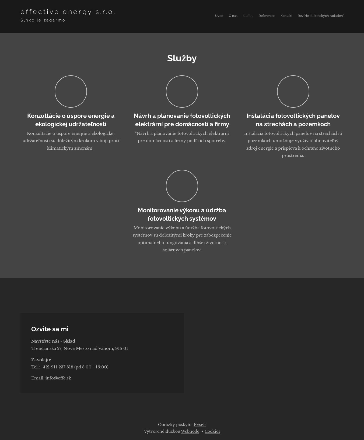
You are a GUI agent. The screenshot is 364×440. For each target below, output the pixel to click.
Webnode (190, 431)
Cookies (212, 431)
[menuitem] (317, 16)
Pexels (200, 424)
